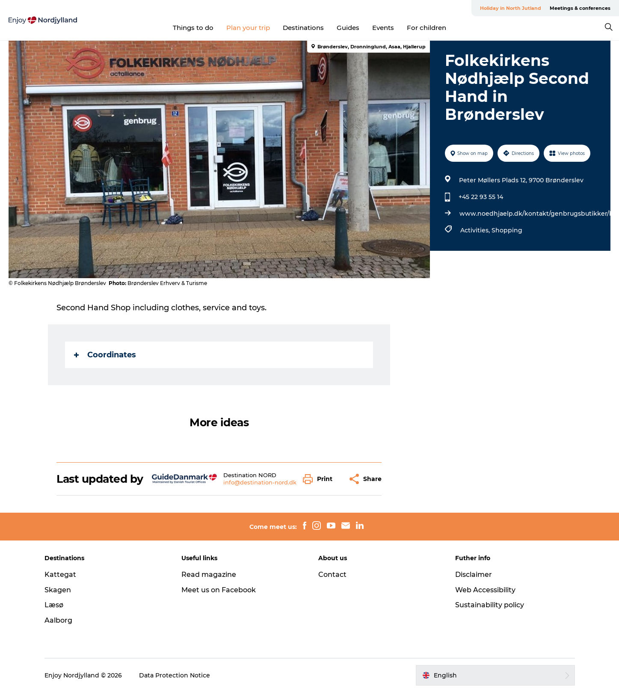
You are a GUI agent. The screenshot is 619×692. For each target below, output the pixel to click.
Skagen (57, 590)
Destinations (303, 28)
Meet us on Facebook (218, 590)
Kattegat (60, 574)
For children (426, 28)
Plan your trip (248, 28)
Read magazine (208, 574)
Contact (332, 574)
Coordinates (105, 354)
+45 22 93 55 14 (481, 197)
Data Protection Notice (174, 675)
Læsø (53, 605)
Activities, (476, 230)
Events (383, 28)
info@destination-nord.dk (259, 482)
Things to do (193, 28)
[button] (320, 479)
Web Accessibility (485, 590)
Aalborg (58, 620)
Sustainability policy (489, 605)
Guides (348, 28)
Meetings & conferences (580, 8)
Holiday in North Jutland (510, 8)
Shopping (507, 230)
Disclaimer (473, 574)
